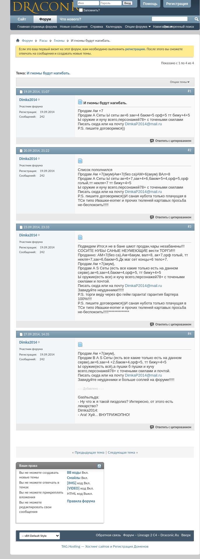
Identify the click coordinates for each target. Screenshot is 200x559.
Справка (96, 26)
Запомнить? (89, 10)
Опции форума (136, 26)
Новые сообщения (73, 26)
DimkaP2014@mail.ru (143, 124)
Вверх (186, 535)
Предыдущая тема (89, 452)
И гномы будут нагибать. (49, 73)
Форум (45, 19)
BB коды (74, 472)
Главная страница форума (37, 26)
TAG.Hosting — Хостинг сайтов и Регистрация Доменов (105, 546)
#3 (189, 226)
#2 (189, 150)
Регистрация (177, 4)
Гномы (59, 40)
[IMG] (71, 483)
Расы (43, 40)
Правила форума (81, 501)
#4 (189, 334)
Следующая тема (121, 452)
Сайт (22, 19)
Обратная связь (108, 535)
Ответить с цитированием (170, 141)
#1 (189, 91)
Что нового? (70, 19)
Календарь (114, 26)
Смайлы (73, 478)
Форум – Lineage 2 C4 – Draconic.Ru (151, 535)
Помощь (150, 4)
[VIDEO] (73, 488)
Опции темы (178, 82)
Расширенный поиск (179, 26)
